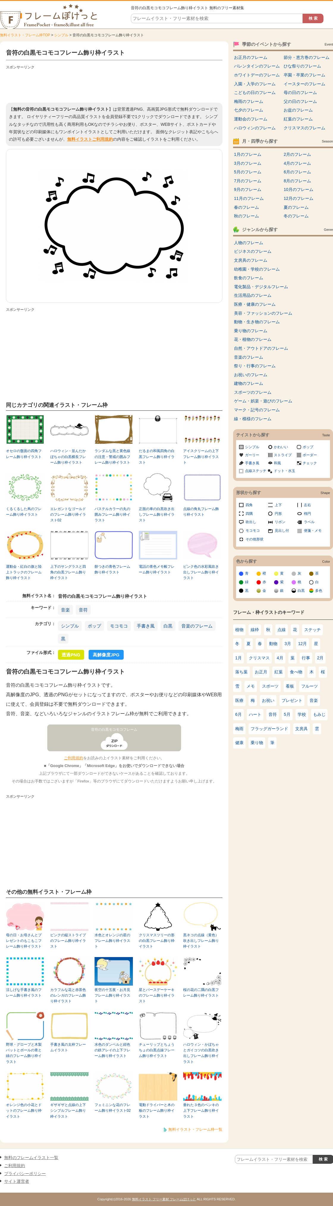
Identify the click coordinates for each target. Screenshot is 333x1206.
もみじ (319, 714)
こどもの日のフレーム (255, 92)
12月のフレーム (298, 198)
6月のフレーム (297, 172)
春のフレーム (246, 207)
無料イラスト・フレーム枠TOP (25, 35)
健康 (239, 742)
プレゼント (292, 700)
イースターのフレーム (304, 83)
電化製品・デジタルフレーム (261, 286)
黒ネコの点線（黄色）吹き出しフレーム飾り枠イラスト (201, 941)
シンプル (61, 35)
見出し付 (282, 530)
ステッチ (312, 629)
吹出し (251, 522)
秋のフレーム (246, 216)
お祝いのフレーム (250, 374)
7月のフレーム (247, 180)
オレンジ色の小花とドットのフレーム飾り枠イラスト (24, 1111)
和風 (277, 463)
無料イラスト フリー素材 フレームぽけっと (164, 1199)
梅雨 (239, 728)
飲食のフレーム (248, 277)
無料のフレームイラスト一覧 (31, 1157)
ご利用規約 (73, 758)
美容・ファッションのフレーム (263, 313)
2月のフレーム (297, 154)
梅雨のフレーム (248, 101)
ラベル (309, 522)
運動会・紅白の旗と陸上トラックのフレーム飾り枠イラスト (24, 572)
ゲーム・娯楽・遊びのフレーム (263, 401)
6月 (238, 714)
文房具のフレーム (250, 260)
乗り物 (257, 742)
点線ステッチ (255, 471)
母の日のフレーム (300, 92)
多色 (318, 591)
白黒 (168, 625)
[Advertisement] (114, 84)
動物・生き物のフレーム (257, 321)
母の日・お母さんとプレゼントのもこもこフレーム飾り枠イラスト (24, 941)
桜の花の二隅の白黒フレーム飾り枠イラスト (201, 993)
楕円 (307, 514)
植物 (239, 629)
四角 (249, 505)
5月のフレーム (247, 172)
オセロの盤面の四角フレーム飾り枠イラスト (24, 454)
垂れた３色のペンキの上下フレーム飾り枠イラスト (201, 1111)
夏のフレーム (296, 207)
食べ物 (296, 671)
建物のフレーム (248, 383)
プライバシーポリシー (25, 1173)
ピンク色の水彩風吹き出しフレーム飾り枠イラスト (201, 572)
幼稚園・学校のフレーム (257, 269)
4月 (280, 657)
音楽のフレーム (197, 625)
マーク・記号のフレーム (257, 409)
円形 (278, 514)
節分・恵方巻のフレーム (306, 57)
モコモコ (119, 625)
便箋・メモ (313, 530)
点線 (281, 629)
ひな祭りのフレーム (302, 66)
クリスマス (259, 657)
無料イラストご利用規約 (90, 139)
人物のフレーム (248, 242)
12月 (302, 643)
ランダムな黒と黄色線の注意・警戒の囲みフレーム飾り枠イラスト (112, 457)
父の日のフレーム (300, 101)
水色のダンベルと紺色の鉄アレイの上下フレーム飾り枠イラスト (112, 1050)
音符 (83, 609)
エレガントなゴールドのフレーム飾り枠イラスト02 (68, 515)
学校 (302, 714)
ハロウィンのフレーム (255, 128)
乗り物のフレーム (250, 330)
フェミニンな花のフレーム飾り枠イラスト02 (113, 1108)
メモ (250, 686)
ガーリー (252, 455)
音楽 (65, 609)
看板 (290, 686)
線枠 (255, 629)
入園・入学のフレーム (255, 83)
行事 (306, 657)
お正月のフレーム (250, 57)
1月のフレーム (247, 154)
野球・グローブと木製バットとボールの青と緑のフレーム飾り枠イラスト (24, 1053)
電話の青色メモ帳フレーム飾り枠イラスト (157, 569)
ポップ (94, 625)
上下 (278, 505)
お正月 (261, 671)
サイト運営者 (16, 1181)
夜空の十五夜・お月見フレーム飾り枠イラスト (112, 995)
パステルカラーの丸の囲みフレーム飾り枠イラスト (112, 515)
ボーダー (310, 455)
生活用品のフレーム (252, 295)
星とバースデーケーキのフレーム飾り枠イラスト (157, 995)
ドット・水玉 (284, 471)
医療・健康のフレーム (255, 304)
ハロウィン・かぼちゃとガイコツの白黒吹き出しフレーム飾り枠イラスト (201, 1053)
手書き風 (146, 625)
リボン (280, 522)
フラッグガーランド (269, 728)
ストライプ (283, 455)
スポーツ (270, 686)
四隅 (249, 514)
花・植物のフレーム (252, 339)
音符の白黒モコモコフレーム (114, 729)
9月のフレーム (247, 189)
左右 (307, 505)
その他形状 (254, 539)
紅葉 (278, 671)
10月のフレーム (298, 189)
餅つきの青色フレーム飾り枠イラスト (112, 569)
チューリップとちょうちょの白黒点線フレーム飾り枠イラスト (157, 1050)
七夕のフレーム (248, 110)
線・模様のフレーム (252, 418)
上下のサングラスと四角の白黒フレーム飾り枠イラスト (68, 572)
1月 (238, 657)
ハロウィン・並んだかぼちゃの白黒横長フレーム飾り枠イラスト (68, 457)
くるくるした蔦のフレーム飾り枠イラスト (24, 512)
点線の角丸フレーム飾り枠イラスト (201, 512)
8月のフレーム (297, 180)
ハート (255, 714)
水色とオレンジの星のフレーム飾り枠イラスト (112, 941)
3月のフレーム (247, 163)
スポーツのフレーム (252, 392)
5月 (287, 714)
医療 (239, 700)
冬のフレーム (296, 216)
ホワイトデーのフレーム (257, 75)
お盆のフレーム (298, 110)
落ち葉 (241, 671)
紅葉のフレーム (298, 119)
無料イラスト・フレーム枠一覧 (195, 1129)
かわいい (281, 447)
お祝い (268, 700)
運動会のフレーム (250, 119)
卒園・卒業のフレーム (304, 75)
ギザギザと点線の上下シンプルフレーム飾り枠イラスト (68, 1111)
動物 (273, 643)
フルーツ (309, 686)
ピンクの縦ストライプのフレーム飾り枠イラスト (68, 941)
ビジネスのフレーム (252, 251)
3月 (288, 643)
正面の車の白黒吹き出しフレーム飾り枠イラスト (157, 515)
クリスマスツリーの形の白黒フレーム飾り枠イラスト (157, 941)
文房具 (301, 728)
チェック (310, 463)
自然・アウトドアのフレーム (261, 348)
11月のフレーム (249, 198)
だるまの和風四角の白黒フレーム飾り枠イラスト (157, 457)
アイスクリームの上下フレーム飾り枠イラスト (201, 457)
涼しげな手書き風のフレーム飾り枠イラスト (24, 993)
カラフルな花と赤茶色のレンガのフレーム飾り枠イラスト (68, 995)
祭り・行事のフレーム (255, 365)
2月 (320, 657)
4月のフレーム (297, 163)
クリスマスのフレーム (304, 128)
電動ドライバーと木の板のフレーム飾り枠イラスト (157, 1111)
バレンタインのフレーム (257, 66)
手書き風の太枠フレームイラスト (68, 1047)
